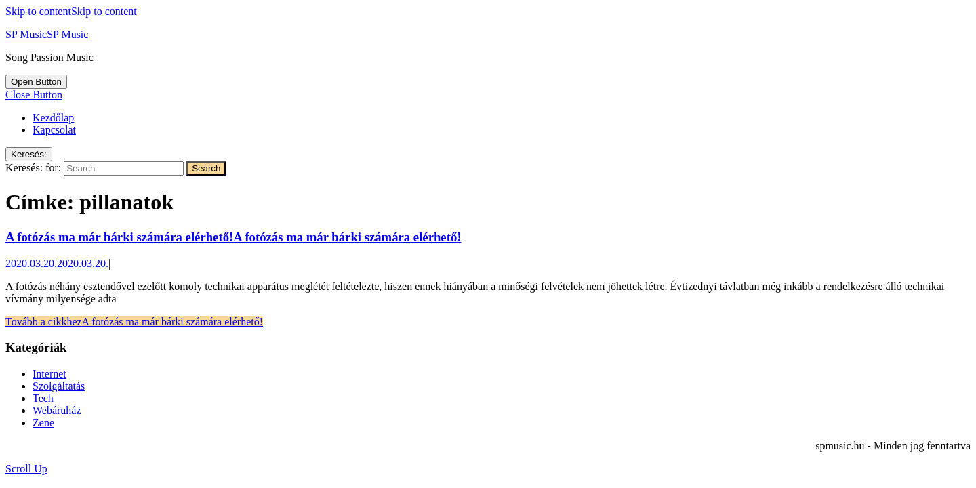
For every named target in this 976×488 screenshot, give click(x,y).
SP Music (46, 34)
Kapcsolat (54, 130)
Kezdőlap (53, 117)
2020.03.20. (56, 263)
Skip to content (71, 11)
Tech (43, 398)
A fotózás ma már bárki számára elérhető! (233, 237)
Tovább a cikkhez (134, 321)
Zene (43, 422)
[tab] (36, 82)
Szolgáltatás (59, 386)
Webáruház (57, 410)
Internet (49, 374)
